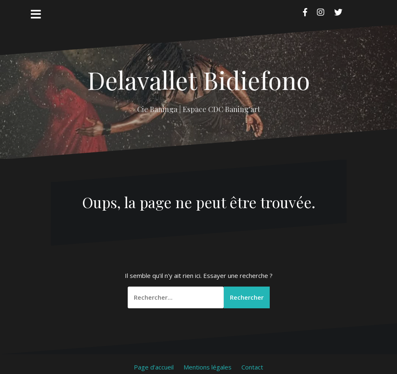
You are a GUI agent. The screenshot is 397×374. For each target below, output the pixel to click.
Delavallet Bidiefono (198, 79)
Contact (252, 367)
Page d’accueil (154, 367)
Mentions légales (208, 367)
